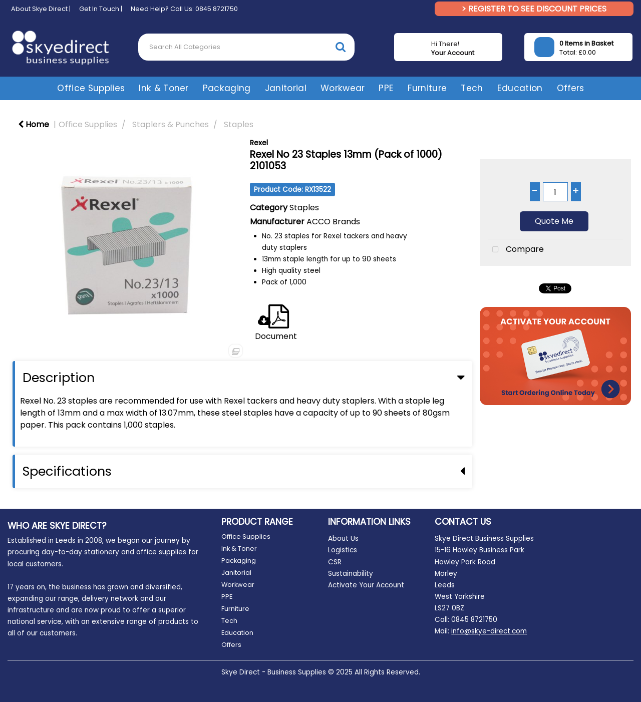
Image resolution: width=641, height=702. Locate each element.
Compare (516, 250)
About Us (343, 538)
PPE (386, 88)
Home (33, 124)
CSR (335, 562)
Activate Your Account (366, 585)
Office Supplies (91, 88)
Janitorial (285, 88)
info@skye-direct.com (489, 631)
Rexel (259, 143)
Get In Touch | (100, 9)
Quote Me (554, 221)
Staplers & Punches (170, 124)
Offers (570, 88)
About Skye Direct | (41, 9)
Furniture (427, 88)
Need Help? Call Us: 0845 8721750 (184, 9)
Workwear (342, 88)
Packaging (227, 88)
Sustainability (350, 573)
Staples (238, 124)
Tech (472, 88)
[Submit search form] (341, 47)
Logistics (342, 550)
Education (520, 88)
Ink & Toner (164, 88)
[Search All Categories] (246, 47)
